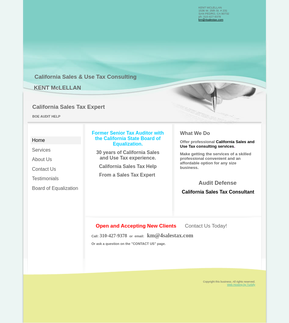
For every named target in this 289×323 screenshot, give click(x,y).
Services (41, 150)
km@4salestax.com (211, 19)
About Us (42, 159)
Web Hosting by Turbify (241, 284)
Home (38, 140)
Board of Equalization (55, 188)
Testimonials (45, 178)
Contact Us (44, 169)
